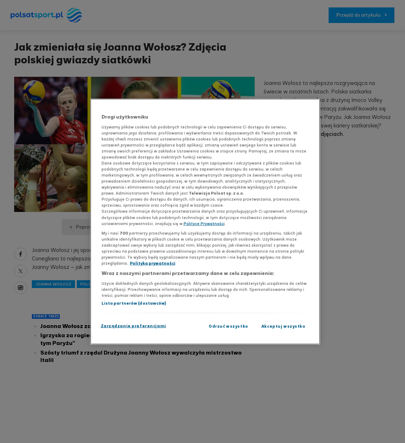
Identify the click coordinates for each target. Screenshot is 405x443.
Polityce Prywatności (204, 223)
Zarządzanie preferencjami (133, 325)
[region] (205, 222)
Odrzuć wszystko (228, 326)
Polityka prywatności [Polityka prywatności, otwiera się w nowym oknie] (152, 263)
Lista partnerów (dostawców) (134, 303)
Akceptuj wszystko (283, 326)
